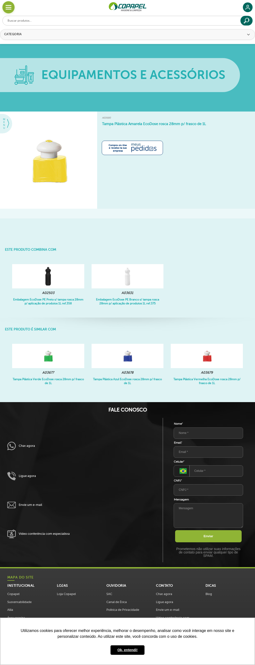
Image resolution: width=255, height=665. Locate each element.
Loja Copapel (66, 594)
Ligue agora (21, 476)
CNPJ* (178, 480)
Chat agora (21, 446)
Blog (208, 594)
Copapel (13, 594)
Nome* (178, 423)
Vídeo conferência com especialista (38, 534)
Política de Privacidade (122, 610)
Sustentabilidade (19, 602)
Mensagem (181, 499)
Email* (178, 442)
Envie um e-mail (24, 505)
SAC (109, 594)
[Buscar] (246, 21)
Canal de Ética (116, 602)
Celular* (179, 461)
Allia (10, 610)
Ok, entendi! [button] (127, 650)
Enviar (208, 536)
